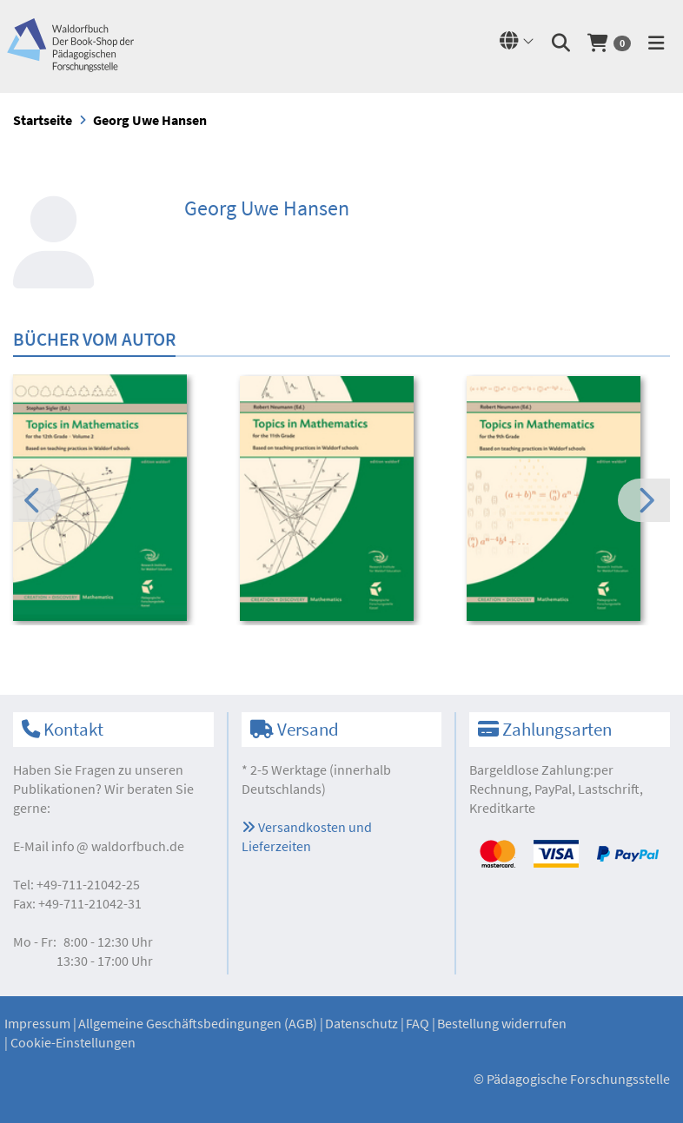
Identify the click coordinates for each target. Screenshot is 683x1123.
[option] (114, 500)
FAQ (417, 1023)
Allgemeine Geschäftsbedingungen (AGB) (197, 1023)
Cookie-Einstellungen (73, 1042)
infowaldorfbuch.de (117, 846)
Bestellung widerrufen (502, 1023)
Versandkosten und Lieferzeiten (307, 836)
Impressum (37, 1023)
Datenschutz (361, 1023)
